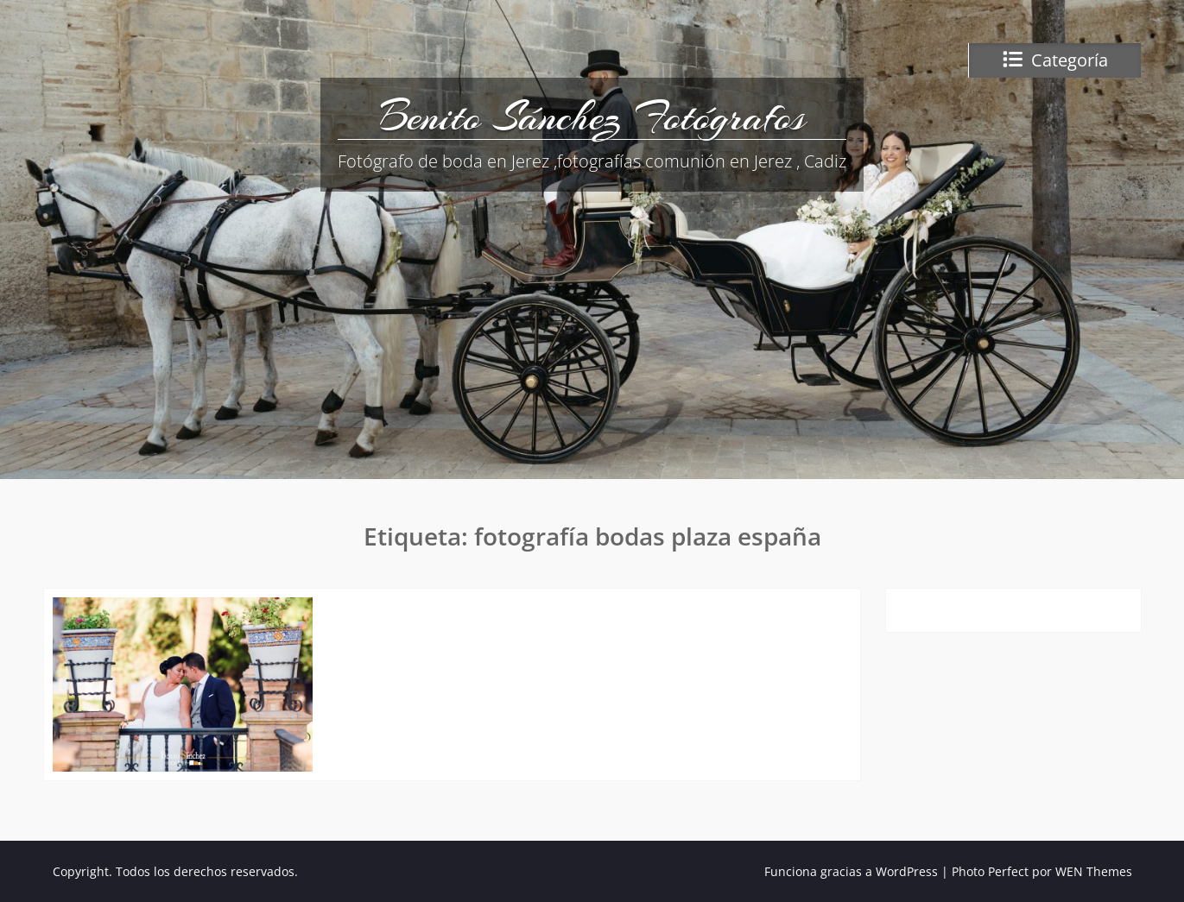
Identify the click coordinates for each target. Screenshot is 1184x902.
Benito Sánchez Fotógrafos (592, 116)
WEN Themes (1093, 871)
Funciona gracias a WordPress (851, 871)
